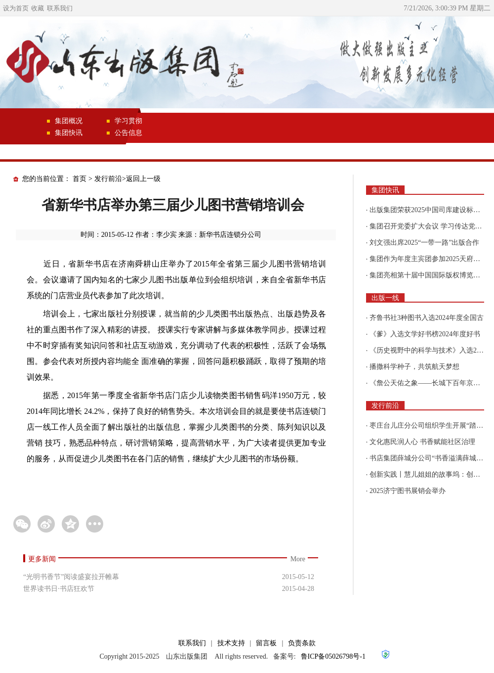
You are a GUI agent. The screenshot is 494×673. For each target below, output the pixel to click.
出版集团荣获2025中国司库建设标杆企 (428, 210)
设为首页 (16, 8)
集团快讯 (68, 132)
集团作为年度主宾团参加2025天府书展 (428, 259)
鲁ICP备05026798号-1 (333, 656)
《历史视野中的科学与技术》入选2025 (428, 350)
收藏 (37, 8)
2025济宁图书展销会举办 (408, 490)
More (297, 559)
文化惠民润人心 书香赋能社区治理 (422, 442)
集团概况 (68, 121)
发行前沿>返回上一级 (127, 178)
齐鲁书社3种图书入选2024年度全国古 (427, 317)
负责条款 (302, 643)
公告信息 (128, 132)
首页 (79, 178)
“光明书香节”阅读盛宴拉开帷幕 (71, 577)
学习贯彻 (128, 121)
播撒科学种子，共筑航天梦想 (414, 366)
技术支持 (231, 643)
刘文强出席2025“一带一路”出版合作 (424, 242)
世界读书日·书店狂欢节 (58, 588)
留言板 (266, 643)
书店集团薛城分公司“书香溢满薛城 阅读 (431, 458)
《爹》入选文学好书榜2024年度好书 (425, 334)
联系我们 (60, 8)
